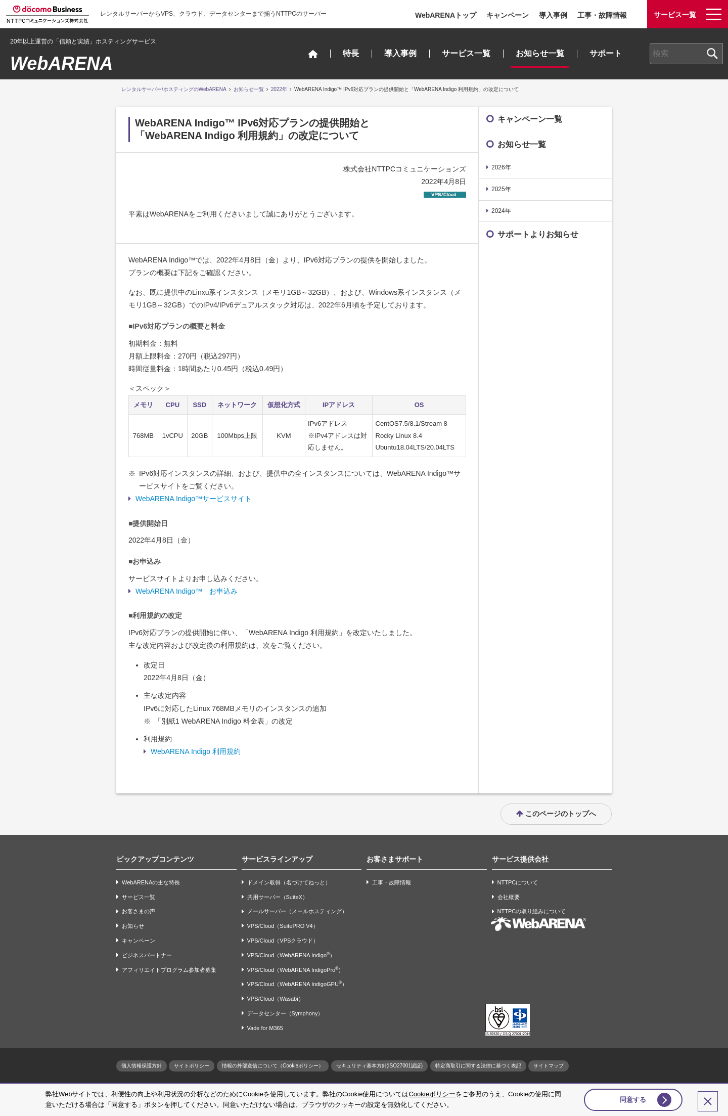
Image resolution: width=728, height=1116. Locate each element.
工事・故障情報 (602, 15)
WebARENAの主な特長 (151, 882)
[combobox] (686, 53)
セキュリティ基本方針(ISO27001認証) (379, 1065)
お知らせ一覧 (540, 53)
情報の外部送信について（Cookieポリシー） (273, 1065)
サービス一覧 (466, 53)
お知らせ (133, 926)
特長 (351, 53)
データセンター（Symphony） (285, 1013)
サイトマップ (548, 1065)
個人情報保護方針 (141, 1065)
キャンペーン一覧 (529, 119)
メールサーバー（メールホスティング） (297, 912)
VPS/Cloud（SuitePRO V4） (282, 926)
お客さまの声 (138, 912)
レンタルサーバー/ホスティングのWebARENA (173, 89)
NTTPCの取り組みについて (531, 912)
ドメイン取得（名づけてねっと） (289, 882)
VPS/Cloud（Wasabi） (275, 999)
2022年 (279, 89)
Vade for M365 (265, 1028)
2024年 (501, 210)
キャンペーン (507, 15)
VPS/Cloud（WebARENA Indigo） (291, 955)
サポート (605, 53)
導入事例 (553, 15)
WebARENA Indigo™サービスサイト (193, 499)
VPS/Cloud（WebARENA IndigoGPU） (297, 983)
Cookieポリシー (431, 1092)
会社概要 (508, 897)
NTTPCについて (517, 882)
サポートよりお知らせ (537, 234)
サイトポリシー (191, 1065)
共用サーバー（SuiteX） (277, 897)
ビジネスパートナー (147, 955)
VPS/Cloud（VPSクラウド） (283, 941)
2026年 (501, 167)
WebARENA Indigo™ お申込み (186, 591)
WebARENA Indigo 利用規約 (196, 751)
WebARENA (61, 63)
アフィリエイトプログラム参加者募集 (169, 970)
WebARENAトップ (445, 15)
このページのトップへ (560, 814)
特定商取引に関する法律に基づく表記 (478, 1065)
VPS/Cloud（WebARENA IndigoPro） (295, 969)
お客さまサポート (395, 859)
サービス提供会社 (520, 859)
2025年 (501, 189)
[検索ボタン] (712, 53)
